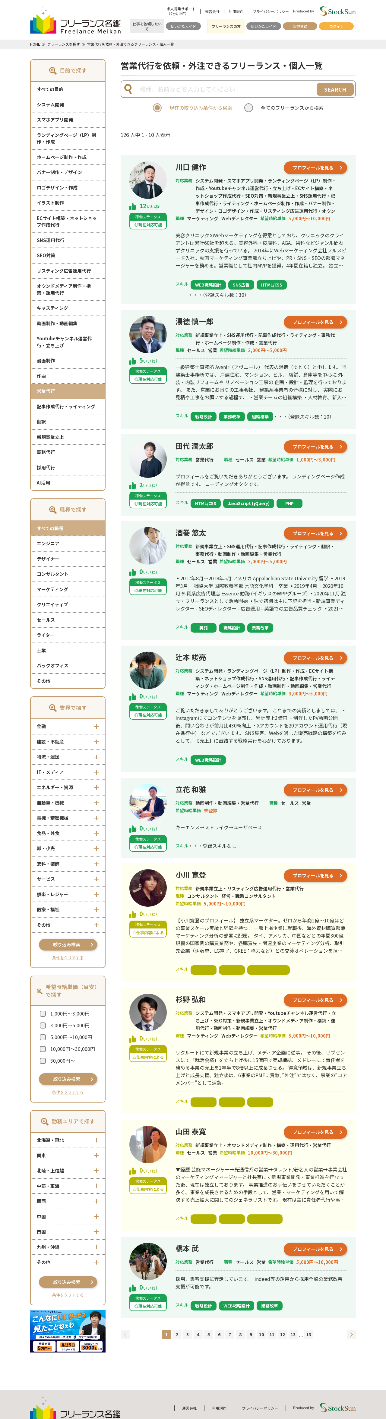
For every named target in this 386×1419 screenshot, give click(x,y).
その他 (43, 681)
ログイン (336, 26)
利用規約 (236, 11)
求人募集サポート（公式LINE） (181, 11)
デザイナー (48, 559)
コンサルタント (52, 574)
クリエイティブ (52, 604)
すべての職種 (50, 528)
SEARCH (335, 89)
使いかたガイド (183, 26)
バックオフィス (52, 665)
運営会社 (212, 11)
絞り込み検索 (66, 944)
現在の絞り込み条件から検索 (200, 107)
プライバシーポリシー (271, 11)
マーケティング (52, 589)
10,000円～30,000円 (72, 1048)
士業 (41, 650)
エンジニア (48, 543)
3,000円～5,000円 (70, 1025)
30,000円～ (62, 1060)
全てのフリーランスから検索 (292, 107)
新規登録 (300, 26)
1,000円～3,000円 (70, 1013)
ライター (46, 635)
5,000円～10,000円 (71, 1037)
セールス (46, 620)
